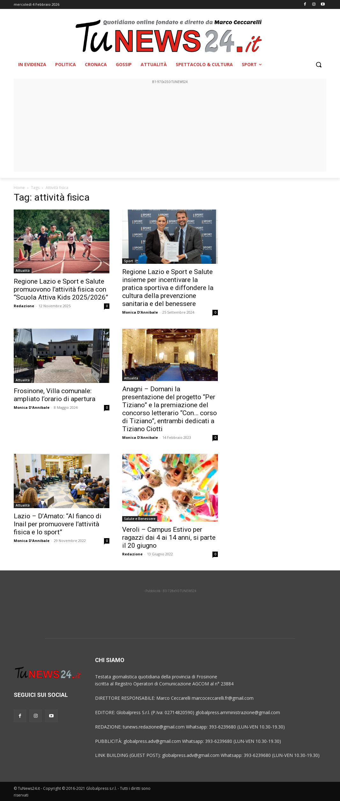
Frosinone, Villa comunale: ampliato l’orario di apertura (54, 395)
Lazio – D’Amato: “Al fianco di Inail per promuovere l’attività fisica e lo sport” (57, 524)
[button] (318, 64)
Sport (128, 261)
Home (19, 187)
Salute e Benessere (139, 518)
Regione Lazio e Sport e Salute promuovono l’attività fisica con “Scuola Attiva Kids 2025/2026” (61, 289)
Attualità (23, 270)
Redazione (24, 305)
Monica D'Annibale (140, 312)
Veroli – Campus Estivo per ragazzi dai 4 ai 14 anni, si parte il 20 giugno (169, 537)
